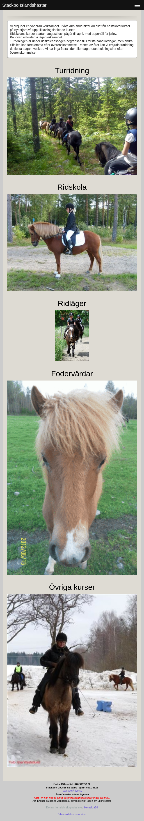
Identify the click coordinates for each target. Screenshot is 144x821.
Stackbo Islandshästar (24, 5)
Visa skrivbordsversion (72, 814)
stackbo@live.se (72, 790)
